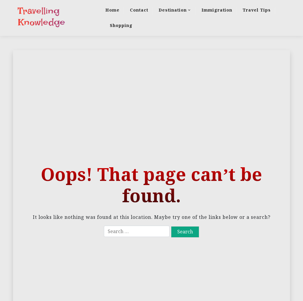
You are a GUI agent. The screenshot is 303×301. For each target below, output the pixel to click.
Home (112, 10)
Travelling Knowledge (41, 16)
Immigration (217, 10)
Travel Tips (257, 10)
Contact (139, 10)
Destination (173, 10)
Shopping (121, 25)
